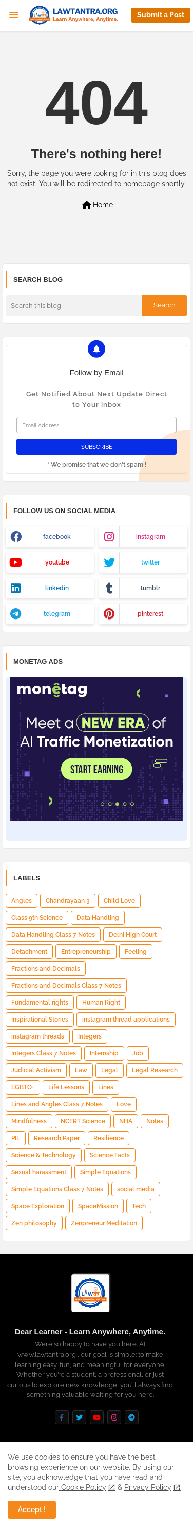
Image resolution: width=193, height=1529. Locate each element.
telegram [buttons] (57, 613)
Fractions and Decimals (45, 968)
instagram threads (37, 1036)
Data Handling (97, 917)
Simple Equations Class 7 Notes (57, 1189)
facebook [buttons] (57, 536)
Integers (90, 1036)
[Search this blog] (74, 305)
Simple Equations (105, 1172)
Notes (154, 1121)
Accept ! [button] (32, 1509)
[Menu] (14, 15)
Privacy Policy (147, 1487)
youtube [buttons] (57, 562)
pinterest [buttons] (150, 613)
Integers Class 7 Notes (43, 1053)
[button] (160, 15)
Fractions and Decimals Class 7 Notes (66, 985)
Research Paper (57, 1138)
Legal (109, 1070)
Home (97, 205)
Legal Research (155, 1070)
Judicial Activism (36, 1070)
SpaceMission (98, 1206)
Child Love (119, 900)
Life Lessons (66, 1087)
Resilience (108, 1138)
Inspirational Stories (39, 1019)
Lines (105, 1087)
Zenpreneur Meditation (104, 1223)
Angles (21, 900)
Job (137, 1053)
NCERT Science (83, 1121)
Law (81, 1070)
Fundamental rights (39, 1002)
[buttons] (62, 1417)
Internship (104, 1053)
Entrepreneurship (86, 951)
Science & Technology (43, 1155)
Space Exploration (37, 1206)
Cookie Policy (82, 1487)
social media (136, 1189)
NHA (125, 1121)
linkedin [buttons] (57, 588)
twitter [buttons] (150, 562)
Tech (139, 1206)
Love (124, 1104)
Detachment (29, 951)
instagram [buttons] (150, 536)
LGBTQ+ (22, 1087)
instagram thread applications (126, 1019)
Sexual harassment (38, 1172)
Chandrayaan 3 (68, 900)
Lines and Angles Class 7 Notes (57, 1104)
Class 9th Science (37, 917)
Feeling (136, 951)
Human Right (101, 1002)
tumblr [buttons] (150, 588)
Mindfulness (29, 1121)
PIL (15, 1138)
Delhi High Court (133, 934)
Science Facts (110, 1155)
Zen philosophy (34, 1223)
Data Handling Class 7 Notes (53, 934)
